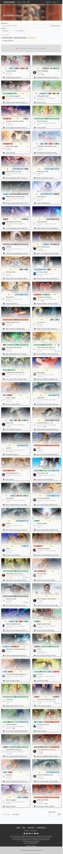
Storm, (43, 806)
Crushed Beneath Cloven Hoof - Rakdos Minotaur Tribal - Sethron (46, 749)
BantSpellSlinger (40, 778)
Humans (17, 555)
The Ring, (8, 77)
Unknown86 (8, 401)
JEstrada (8, 376)
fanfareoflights (40, 627)
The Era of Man (41, 573)
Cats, (7, 379)
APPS (18, 828)
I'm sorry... (40, 674)
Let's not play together (13, 96)
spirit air (8, 448)
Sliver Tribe (9, 423)
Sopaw (38, 502)
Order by (3, 28)
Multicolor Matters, (42, 303)
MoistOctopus (9, 552)
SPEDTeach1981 (41, 426)
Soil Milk (8, 247)
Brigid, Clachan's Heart (44, 624)
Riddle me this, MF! (43, 171)
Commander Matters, (17, 253)
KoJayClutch (8, 175)
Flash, (11, 303)
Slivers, (8, 429)
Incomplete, (18, 127)
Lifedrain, (49, 228)
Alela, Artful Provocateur (13, 171)
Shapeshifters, (48, 77)
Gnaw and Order (11, 599)
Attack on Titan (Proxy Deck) (15, 121)
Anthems (18, 77)
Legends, (13, 77)
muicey (7, 476)
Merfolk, (22, 731)
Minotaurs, (40, 756)
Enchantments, (26, 178)
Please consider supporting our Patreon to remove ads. (31, 48)
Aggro (53, 630)
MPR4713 (39, 577)
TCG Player (29, 839)
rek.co (38, 124)
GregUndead (40, 376)
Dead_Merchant (40, 99)
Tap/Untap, (51, 354)
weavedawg (40, 74)
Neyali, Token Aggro (12, 146)
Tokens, (24, 127)
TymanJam (8, 326)
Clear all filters (32, 37)
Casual (44, 102)
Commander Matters (48, 479)
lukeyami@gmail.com (42, 250)
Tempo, (17, 102)
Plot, (15, 278)
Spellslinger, (46, 756)
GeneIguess (8, 225)
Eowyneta (9, 775)
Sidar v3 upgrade (11, 800)
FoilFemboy (39, 275)
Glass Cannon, (27, 655)
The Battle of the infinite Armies (47, 146)
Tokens (51, 178)
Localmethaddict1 (10, 451)
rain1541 (8, 678)
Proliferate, (53, 278)
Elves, (7, 580)
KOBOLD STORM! (42, 800)
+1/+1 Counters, (45, 253)
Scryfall (32, 841)
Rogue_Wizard (9, 275)
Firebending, (18, 328)
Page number (52, 812)
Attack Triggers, (10, 127)
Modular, (56, 354)
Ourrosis (39, 401)
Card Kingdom (34, 839)
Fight (23, 328)
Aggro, (11, 228)
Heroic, (39, 806)
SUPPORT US (41, 828)
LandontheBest (9, 753)
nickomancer (9, 250)
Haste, (8, 228)
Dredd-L (8, 502)
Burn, (14, 228)
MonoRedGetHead (42, 803)
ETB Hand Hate (10, 272)
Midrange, (13, 178)
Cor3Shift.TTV (40, 728)
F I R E (38, 448)
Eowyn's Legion (10, 397)
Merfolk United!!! (11, 724)
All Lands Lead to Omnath (14, 347)
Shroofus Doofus (42, 121)
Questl (38, 552)
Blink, (25, 278)
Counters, (44, 328)
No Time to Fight (42, 272)
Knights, (39, 228)
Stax (27, 102)
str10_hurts (40, 300)
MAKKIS (8, 99)
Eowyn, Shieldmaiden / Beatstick (16, 674)
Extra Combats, (22, 354)
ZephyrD (39, 527)
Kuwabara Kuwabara (43, 548)
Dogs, (41, 379)
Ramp (46, 680)
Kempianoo (8, 803)
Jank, (54, 555)
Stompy (55, 303)
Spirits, (11, 454)
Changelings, (40, 77)
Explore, (17, 731)
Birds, (38, 404)
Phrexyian (39, 351)
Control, (39, 504)
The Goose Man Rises (43, 498)
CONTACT (31, 828)
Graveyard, (43, 655)
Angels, (39, 530)
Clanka (8, 548)
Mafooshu (8, 527)
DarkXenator (9, 200)
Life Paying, (44, 429)
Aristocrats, (24, 203)
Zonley (38, 175)
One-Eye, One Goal (43, 724)
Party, (51, 253)
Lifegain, (43, 228)
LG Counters (41, 322)
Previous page (6, 814)
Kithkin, (49, 630)
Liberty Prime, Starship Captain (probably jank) (15, 649)
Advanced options (8, 40)
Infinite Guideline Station (13, 624)
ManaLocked (9, 627)
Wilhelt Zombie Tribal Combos (15, 196)
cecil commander (42, 221)
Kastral (8, 523)
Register (48, 2)
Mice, (7, 479)
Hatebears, (23, 102)
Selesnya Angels (42, 523)
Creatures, (26, 253)
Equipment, (52, 379)
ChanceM (39, 602)
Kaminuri (39, 476)
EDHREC (38, 841)
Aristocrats (23, 605)
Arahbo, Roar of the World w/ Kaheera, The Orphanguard (15, 372)
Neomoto (39, 703)
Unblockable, (27, 504)
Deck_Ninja (39, 451)
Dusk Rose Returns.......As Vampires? (44, 423)
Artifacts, (19, 178)
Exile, (12, 278)
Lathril (39, 649)
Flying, (38, 178)
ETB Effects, (20, 278)
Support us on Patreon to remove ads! (31, 850)
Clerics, (58, 530)
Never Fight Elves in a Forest (14, 573)
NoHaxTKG (8, 426)
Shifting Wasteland (43, 96)
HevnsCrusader (9, 577)
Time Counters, (41, 278)
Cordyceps (9, 699)
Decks (24, 2)
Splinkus (39, 753)
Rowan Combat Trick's (13, 322)
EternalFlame (9, 351)
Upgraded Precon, (16, 781)
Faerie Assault (41, 196)
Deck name (4, 23)
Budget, (8, 705)
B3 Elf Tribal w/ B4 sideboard (46, 347)
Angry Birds (40, 397)
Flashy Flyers (10, 297)
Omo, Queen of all (42, 473)
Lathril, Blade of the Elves (14, 749)
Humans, (8, 404)
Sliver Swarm (10, 498)
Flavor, (23, 781)
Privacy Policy (26, 830)
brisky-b (38, 225)
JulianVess (8, 602)
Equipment (26, 379)
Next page (16, 814)
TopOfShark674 (9, 124)
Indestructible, (19, 504)
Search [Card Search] (19, 2)
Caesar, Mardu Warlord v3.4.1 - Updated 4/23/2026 (46, 699)
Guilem (7, 703)
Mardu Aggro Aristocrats (13, 221)
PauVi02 (39, 678)
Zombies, (8, 203)
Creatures (18, 429)
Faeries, (8, 178)
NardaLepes (8, 778)
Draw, (42, 178)
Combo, (13, 203)
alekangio (39, 200)
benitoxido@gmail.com (42, 652)
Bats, (54, 429)
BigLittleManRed (9, 300)
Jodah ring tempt (11, 71)
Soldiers (49, 705)
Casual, (13, 102)
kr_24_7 (7, 652)
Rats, (7, 605)
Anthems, (54, 77)
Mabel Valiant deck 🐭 (12, 473)
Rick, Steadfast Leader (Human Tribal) (46, 599)
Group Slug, (48, 454)
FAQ (23, 828)
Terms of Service (34, 830)
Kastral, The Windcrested (45, 775)
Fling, (21, 655)
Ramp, (11, 580)
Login (53, 2)
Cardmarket (40, 839)
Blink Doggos (41, 372)
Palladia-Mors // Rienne (44, 297)
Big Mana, (45, 354)
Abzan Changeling (42, 71)
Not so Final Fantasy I (43, 247)
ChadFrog (8, 74)
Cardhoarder (47, 839)
